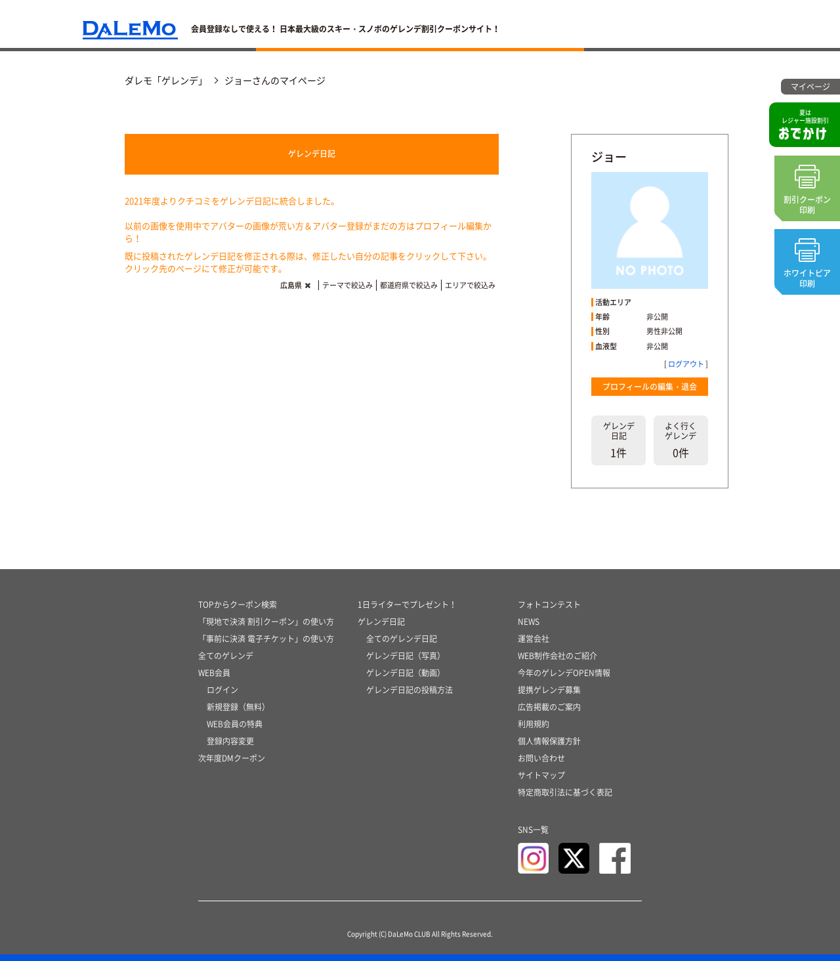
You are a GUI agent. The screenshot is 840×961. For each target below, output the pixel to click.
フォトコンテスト (549, 604)
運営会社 (533, 639)
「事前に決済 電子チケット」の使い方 (266, 639)
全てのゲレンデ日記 (401, 639)
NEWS (528, 622)
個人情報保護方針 (549, 741)
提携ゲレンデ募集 (549, 690)
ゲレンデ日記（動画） (405, 673)
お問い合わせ (541, 758)
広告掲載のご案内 (549, 707)
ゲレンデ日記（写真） (405, 656)
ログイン (222, 690)
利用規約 (533, 724)
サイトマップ (541, 775)
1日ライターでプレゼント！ (407, 604)
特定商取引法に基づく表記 (565, 792)
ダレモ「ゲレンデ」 (166, 80)
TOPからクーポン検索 (237, 604)
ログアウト (686, 364)
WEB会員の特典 (234, 724)
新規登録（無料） (238, 707)
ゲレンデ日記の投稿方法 (409, 690)
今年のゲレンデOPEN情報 (564, 673)
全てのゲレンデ (225, 656)
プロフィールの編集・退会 (649, 387)
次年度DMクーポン (231, 758)
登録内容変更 (230, 741)
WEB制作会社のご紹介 (557, 656)
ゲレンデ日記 (311, 154)
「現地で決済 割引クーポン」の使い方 (266, 622)
